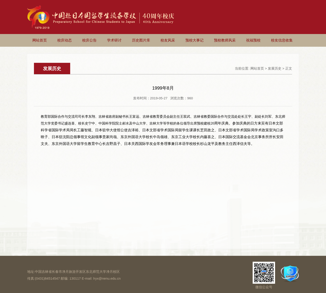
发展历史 (274, 68)
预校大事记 (194, 40)
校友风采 (168, 40)
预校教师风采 (225, 40)
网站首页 (39, 40)
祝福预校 (253, 40)
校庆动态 (64, 40)
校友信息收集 (282, 40)
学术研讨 (114, 40)
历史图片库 (141, 40)
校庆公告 (89, 40)
